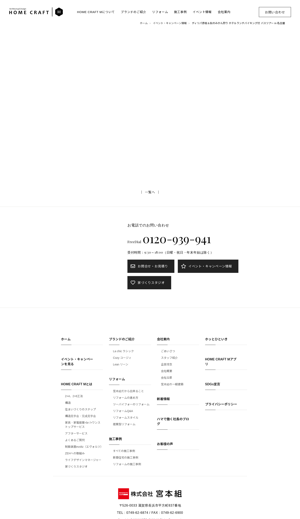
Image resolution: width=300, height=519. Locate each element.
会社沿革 (166, 377)
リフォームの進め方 (125, 397)
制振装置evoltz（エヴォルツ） (84, 446)
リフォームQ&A (123, 411)
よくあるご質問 (75, 440)
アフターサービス (76, 433)
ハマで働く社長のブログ (173, 421)
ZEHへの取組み (75, 453)
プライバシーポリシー (221, 404)
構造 (68, 402)
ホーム (144, 23)
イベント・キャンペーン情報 (170, 23)
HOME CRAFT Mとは (76, 384)
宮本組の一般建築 (172, 384)
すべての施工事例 (124, 451)
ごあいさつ (168, 351)
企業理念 (166, 364)
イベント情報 (202, 12)
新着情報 (163, 399)
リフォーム (160, 12)
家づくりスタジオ (76, 466)
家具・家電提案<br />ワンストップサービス (83, 424)
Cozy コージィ (122, 357)
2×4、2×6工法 (74, 396)
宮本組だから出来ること (128, 391)
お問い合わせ (275, 12)
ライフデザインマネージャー (83, 460)
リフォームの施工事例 (127, 464)
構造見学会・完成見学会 (80, 416)
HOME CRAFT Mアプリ (220, 362)
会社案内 (224, 12)
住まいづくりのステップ (80, 409)
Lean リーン (120, 364)
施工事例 (180, 12)
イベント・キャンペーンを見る (77, 362)
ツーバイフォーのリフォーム (131, 404)
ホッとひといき (216, 339)
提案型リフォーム (124, 424)
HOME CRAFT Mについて (96, 12)
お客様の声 (165, 444)
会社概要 (166, 371)
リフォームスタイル (125, 417)
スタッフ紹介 (169, 357)
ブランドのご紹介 (133, 12)
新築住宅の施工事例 (125, 457)
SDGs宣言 (212, 384)
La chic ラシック (123, 351)
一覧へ (150, 192)
